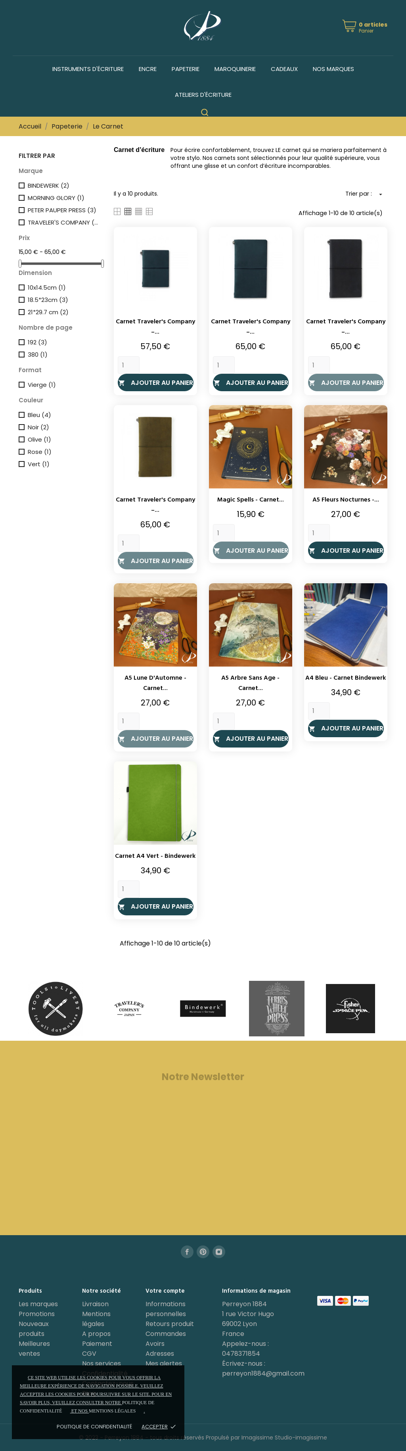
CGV (89, 1353)
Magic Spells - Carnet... (250, 500)
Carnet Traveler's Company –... (155, 327)
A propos (96, 1333)
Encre (148, 69)
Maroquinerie (235, 69)
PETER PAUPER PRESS (62, 210)
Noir (38, 427)
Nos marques (333, 69)
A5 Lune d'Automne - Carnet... (155, 683)
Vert (39, 464)
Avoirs (155, 1343)
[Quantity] (129, 365)
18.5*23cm (48, 300)
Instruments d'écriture (88, 69)
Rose (40, 452)
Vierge (42, 385)
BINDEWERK (48, 185)
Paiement (97, 1343)
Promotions (37, 1313)
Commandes (166, 1333)
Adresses (160, 1353)
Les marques (38, 1304)
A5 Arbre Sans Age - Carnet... (250, 683)
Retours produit (170, 1323)
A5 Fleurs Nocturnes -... (345, 500)
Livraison (95, 1304)
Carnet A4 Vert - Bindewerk (155, 856)
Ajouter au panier (155, 382)
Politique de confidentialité (94, 1426)
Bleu (39, 415)
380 (38, 354)
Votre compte (165, 1291)
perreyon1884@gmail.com (263, 1373)
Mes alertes (164, 1363)
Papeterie (185, 69)
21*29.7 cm (48, 312)
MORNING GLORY (56, 198)
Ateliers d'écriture (203, 94)
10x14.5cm (47, 287)
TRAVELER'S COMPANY (63, 222)
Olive (39, 439)
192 (37, 342)
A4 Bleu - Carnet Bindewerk (345, 678)
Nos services (101, 1363)
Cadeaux (284, 69)
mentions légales (112, 1411)
